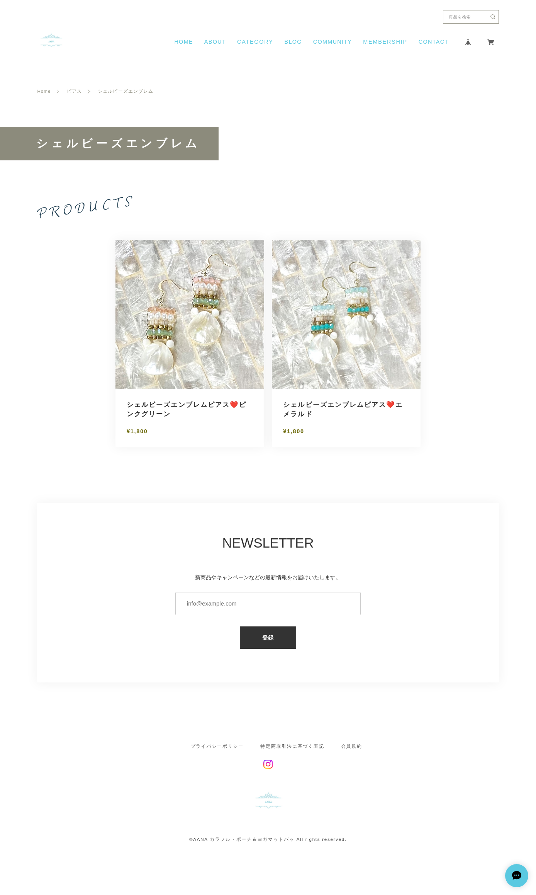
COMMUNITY (332, 41)
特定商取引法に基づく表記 (292, 746)
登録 (268, 638)
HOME (183, 41)
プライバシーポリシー (217, 746)
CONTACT (434, 41)
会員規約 (351, 746)
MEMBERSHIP (385, 41)
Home (44, 91)
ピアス (74, 91)
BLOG (293, 41)
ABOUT (215, 41)
